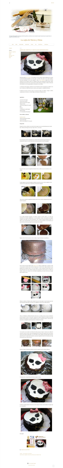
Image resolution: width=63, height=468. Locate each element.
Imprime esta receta (24, 449)
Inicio (13, 44)
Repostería (10, 56)
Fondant (29, 454)
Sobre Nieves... (40, 44)
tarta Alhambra (42, 80)
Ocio (35, 44)
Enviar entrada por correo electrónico (27, 453)
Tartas (10, 57)
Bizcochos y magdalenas (24, 454)
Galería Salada (21, 44)
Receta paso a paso (11, 55)
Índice (16, 44)
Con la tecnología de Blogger (31, 463)
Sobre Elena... (46, 44)
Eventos (32, 44)
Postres (10, 54)
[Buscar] (52, 3)
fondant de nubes (36, 265)
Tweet (29, 449)
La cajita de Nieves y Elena (31, 40)
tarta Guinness (28, 77)
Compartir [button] (10, 48)
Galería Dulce (27, 44)
